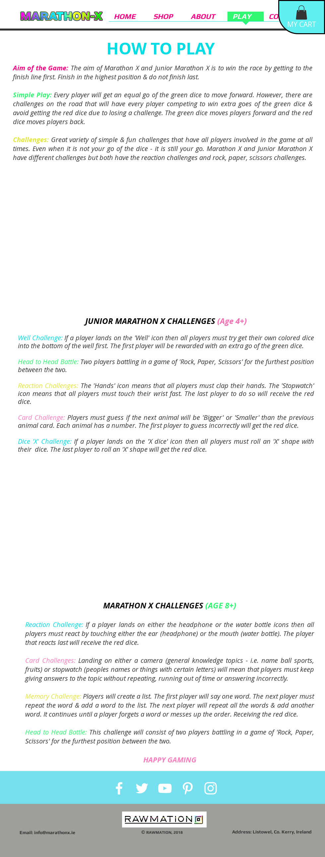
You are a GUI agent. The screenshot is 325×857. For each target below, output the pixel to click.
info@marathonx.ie (54, 832)
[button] (301, 12)
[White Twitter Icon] (142, 788)
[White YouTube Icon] (165, 788)
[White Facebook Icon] (119, 788)
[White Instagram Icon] (210, 788)
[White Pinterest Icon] (187, 788)
